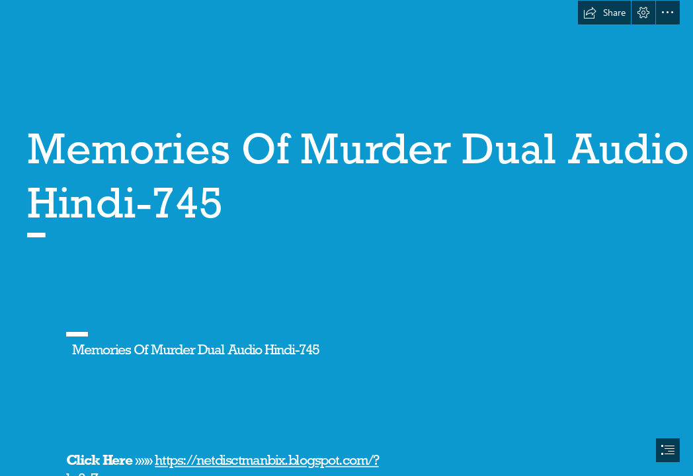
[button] (604, 12)
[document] (346, 238)
